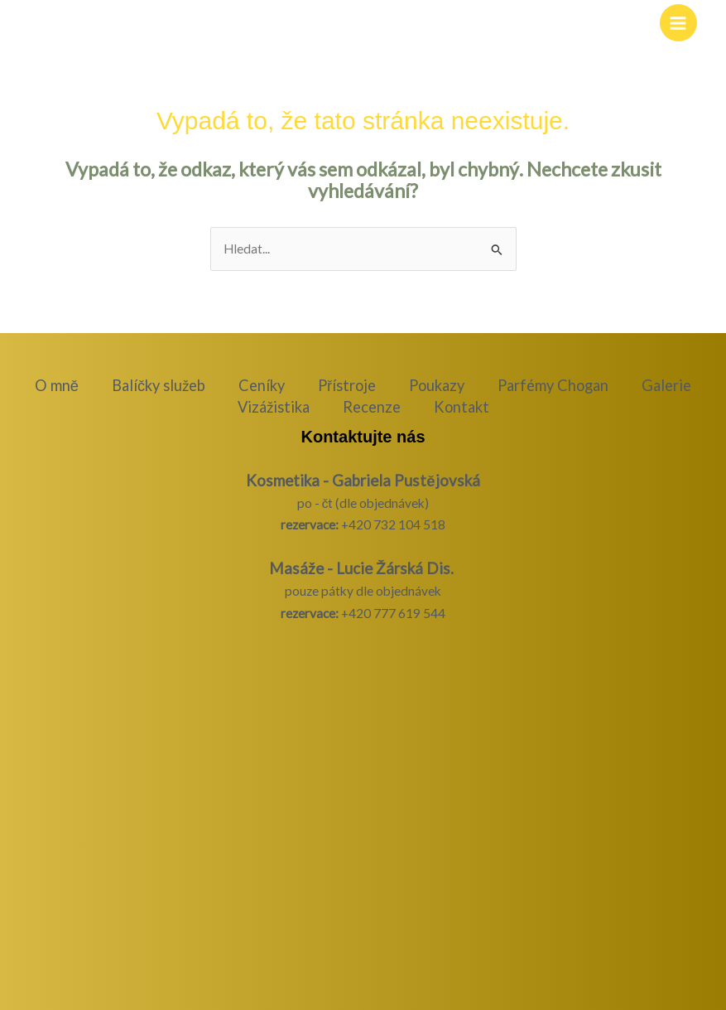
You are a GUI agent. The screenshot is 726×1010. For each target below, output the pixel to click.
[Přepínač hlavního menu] (678, 22)
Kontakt (461, 407)
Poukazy (436, 385)
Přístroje (347, 385)
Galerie (666, 385)
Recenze (372, 407)
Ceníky (261, 385)
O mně (57, 385)
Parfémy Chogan (553, 385)
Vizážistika (274, 407)
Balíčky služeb (158, 385)
